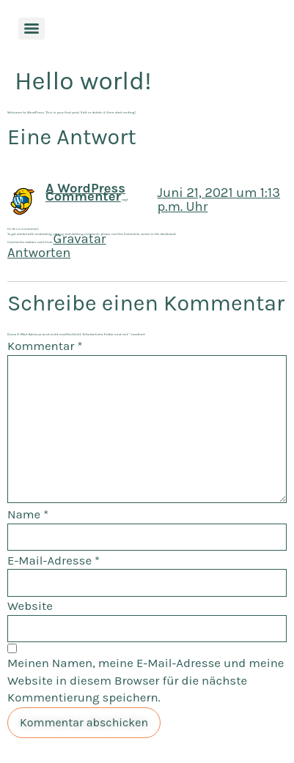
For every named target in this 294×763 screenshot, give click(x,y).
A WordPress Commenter (85, 192)
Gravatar (80, 239)
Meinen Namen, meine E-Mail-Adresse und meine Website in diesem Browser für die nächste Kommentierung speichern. (145, 680)
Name (27, 514)
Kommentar (44, 346)
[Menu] (31, 29)
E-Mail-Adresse (53, 560)
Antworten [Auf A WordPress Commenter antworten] (38, 253)
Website (30, 606)
